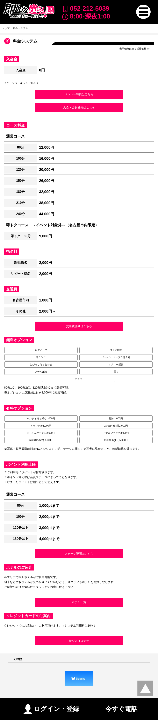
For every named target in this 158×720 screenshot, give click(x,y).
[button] (143, 12)
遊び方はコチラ (79, 640)
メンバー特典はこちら (79, 94)
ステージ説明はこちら (79, 553)
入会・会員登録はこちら (79, 107)
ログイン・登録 (51, 707)
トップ (5, 28)
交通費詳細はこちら (79, 326)
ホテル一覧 (79, 602)
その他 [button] (17, 659)
